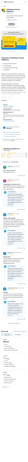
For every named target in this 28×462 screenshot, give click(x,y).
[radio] (6, 333)
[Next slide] (26, 52)
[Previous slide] (2, 52)
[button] (13, 110)
